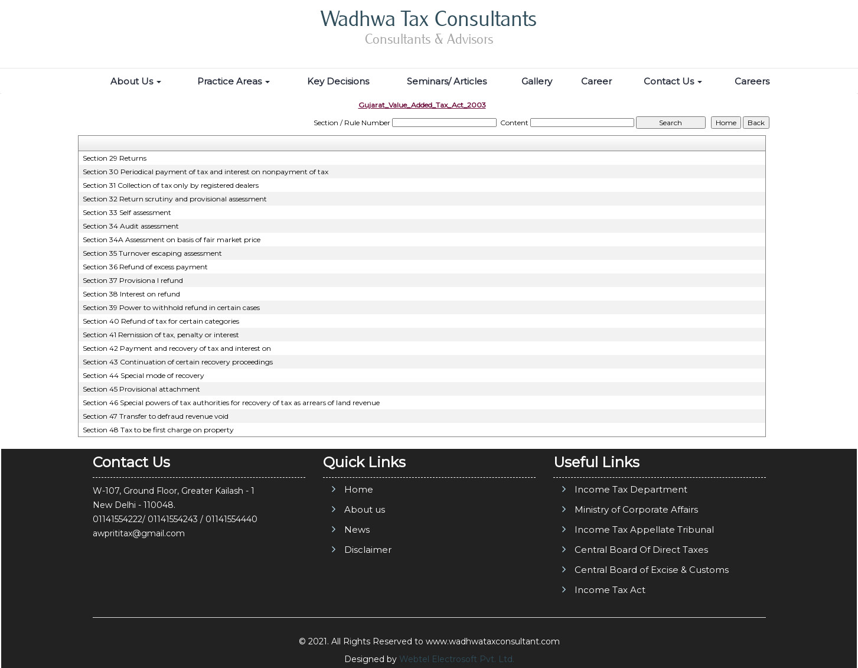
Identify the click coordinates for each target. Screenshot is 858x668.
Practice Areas (233, 81)
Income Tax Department (631, 489)
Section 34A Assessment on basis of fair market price (171, 239)
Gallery (536, 81)
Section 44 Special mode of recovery (143, 375)
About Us (135, 81)
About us (364, 509)
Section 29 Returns (114, 158)
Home (358, 489)
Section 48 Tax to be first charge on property (158, 429)
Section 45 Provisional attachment (141, 388)
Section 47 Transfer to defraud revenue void (156, 416)
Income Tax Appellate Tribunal (644, 529)
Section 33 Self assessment (127, 212)
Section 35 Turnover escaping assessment (152, 253)
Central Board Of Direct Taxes (641, 549)
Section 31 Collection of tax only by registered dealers (171, 185)
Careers (752, 81)
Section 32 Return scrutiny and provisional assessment (175, 198)
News (357, 529)
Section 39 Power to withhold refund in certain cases (171, 307)
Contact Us (673, 81)
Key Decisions (338, 81)
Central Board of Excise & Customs (652, 569)
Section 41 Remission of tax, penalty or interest (161, 334)
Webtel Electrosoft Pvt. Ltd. (456, 659)
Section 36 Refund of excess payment (145, 266)
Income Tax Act (610, 589)
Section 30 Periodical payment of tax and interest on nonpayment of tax (205, 171)
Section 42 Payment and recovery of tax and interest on (177, 348)
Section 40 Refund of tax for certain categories (161, 321)
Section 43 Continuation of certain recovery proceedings (178, 361)
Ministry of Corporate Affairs (636, 509)
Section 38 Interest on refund (131, 293)
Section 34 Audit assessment (131, 225)
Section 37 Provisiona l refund (133, 280)
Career (596, 81)
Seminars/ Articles (447, 81)
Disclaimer (368, 549)
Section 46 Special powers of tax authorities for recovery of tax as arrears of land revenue (231, 402)
